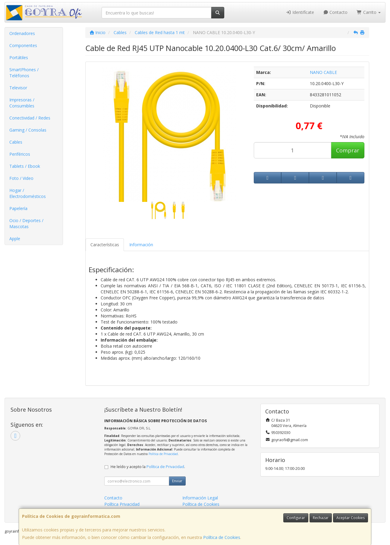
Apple (14, 238)
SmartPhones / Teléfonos (24, 72)
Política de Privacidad (163, 454)
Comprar (347, 150)
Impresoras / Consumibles (21, 103)
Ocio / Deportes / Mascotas (26, 223)
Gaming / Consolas (27, 130)
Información (141, 244)
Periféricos (19, 154)
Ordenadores (22, 33)
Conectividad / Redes (29, 118)
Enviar (177, 480)
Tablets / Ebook (24, 166)
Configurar (296, 517)
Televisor (18, 88)
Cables (15, 142)
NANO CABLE (323, 72)
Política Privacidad (122, 504)
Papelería (18, 208)
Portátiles (18, 57)
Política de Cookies (221, 537)
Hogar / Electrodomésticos (27, 193)
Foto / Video (21, 178)
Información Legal (200, 498)
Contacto (335, 12)
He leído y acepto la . (148, 466)
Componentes (23, 45)
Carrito (369, 12)
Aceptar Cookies (350, 517)
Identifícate (300, 12)
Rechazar (321, 517)
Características (104, 244)
